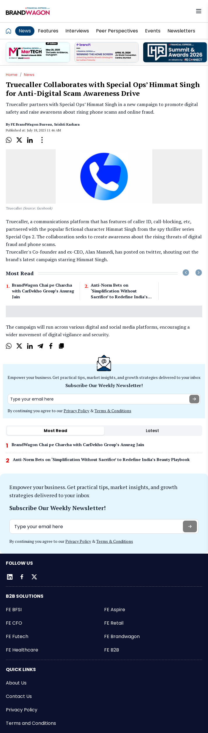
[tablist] (104, 430)
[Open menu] (198, 11)
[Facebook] (51, 346)
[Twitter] (34, 576)
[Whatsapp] (9, 140)
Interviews (77, 30)
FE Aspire (114, 609)
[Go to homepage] (10, 31)
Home (12, 74)
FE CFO (14, 623)
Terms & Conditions (113, 410)
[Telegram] (40, 346)
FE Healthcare (22, 650)
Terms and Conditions (31, 723)
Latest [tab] (152, 431)
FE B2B (111, 650)
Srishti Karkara (67, 124)
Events (152, 30)
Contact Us (19, 696)
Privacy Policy (76, 410)
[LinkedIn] (30, 140)
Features (48, 30)
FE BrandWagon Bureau (31, 124)
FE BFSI (14, 609)
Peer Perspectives (117, 30)
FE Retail (113, 623)
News (25, 30)
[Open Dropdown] (42, 140)
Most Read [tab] (55, 431)
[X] (19, 140)
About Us (16, 683)
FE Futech (17, 636)
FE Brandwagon (122, 636)
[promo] (38, 52)
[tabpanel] (104, 455)
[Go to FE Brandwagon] (28, 11)
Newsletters (181, 30)
